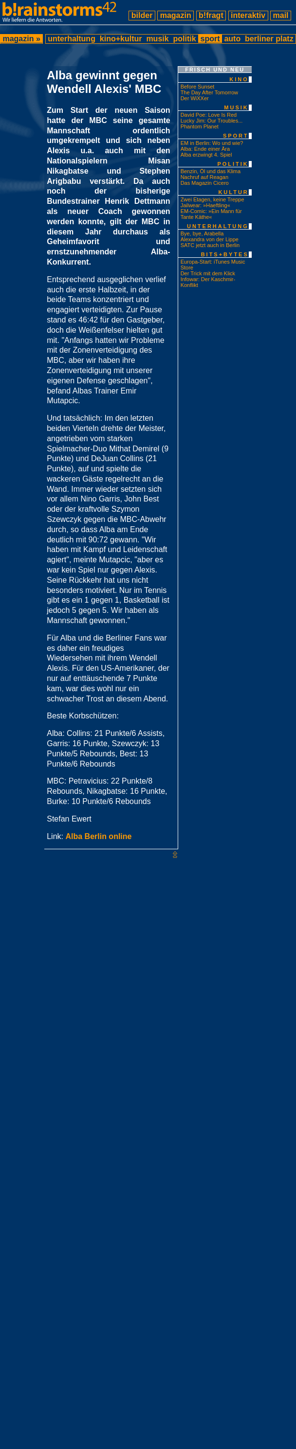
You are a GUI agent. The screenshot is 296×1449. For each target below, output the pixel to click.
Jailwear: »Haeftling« (205, 205)
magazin (175, 15)
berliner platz (269, 39)
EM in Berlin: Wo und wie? (212, 143)
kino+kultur (120, 39)
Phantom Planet (200, 126)
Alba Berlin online (98, 836)
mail (281, 15)
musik (157, 39)
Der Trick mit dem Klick (208, 273)
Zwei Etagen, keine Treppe (212, 199)
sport (210, 39)
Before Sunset (198, 86)
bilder (141, 15)
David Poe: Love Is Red (209, 115)
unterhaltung (72, 39)
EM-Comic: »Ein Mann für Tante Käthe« (211, 214)
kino (239, 79)
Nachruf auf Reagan (204, 177)
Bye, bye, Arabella (202, 233)
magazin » (21, 39)
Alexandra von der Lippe (210, 239)
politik (184, 39)
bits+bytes (225, 254)
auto (232, 39)
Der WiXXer (195, 98)
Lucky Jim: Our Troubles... (212, 121)
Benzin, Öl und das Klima (211, 171)
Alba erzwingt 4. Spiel (206, 155)
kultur (233, 192)
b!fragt (211, 15)
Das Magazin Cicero (205, 183)
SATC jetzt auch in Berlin (210, 245)
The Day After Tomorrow (209, 92)
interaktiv (248, 15)
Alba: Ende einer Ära (205, 149)
